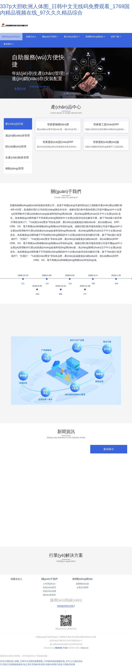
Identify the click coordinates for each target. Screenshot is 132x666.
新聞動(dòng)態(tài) (82, 579)
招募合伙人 (16, 579)
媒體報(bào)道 (82, 584)
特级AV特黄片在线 (53, 664)
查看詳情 (20, 88)
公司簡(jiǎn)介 (49, 584)
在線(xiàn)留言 (49, 587)
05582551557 (66, 606)
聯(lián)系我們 (49, 595)
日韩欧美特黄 (69, 664)
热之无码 (27, 664)
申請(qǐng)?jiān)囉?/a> (39, 87)
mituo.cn (84, 648)
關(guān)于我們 (49, 579)
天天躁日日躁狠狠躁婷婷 (11, 664)
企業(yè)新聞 (82, 587)
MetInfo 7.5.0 (61, 648)
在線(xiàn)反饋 (49, 591)
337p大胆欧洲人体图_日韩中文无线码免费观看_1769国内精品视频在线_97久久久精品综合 (41, 661)
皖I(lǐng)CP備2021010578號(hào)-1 (66, 640)
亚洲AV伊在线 (38, 664)
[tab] (18, 124)
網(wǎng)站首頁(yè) (11, 36)
